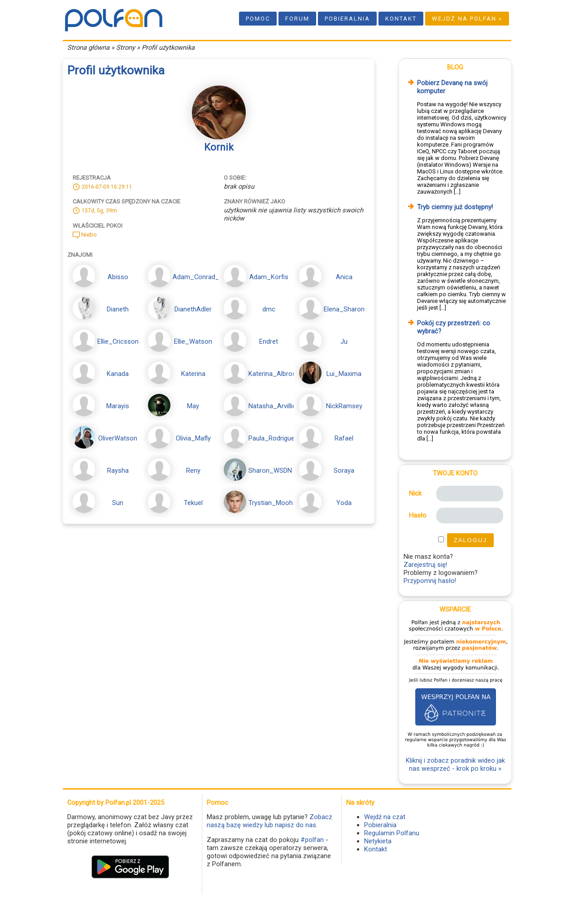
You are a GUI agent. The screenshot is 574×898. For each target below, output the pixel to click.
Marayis (117, 406)
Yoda (344, 503)
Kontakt (401, 18)
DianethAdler (193, 309)
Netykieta (377, 841)
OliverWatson (117, 438)
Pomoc (258, 18)
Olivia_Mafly (193, 438)
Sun (117, 503)
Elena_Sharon (344, 309)
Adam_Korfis (268, 277)
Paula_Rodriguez (273, 438)
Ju (344, 341)
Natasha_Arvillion (274, 406)
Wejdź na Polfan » (467, 18)
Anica (344, 277)
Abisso (118, 277)
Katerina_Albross (274, 374)
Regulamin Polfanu (391, 833)
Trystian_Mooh (270, 503)
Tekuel (193, 503)
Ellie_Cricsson (118, 341)
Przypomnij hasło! (430, 581)
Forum (297, 18)
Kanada (118, 374)
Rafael (344, 438)
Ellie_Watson (193, 341)
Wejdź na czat (384, 817)
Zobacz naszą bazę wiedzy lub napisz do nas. (269, 821)
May (193, 406)
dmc (268, 309)
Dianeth (118, 309)
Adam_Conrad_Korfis (205, 277)
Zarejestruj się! (425, 565)
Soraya (344, 470)
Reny (193, 470)
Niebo (85, 234)
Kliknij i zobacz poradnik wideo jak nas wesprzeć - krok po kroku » (455, 764)
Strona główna (88, 47)
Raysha (118, 470)
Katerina (193, 374)
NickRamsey (344, 406)
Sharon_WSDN (270, 470)
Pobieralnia (347, 18)
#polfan (312, 840)
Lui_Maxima (343, 374)
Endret (268, 341)
